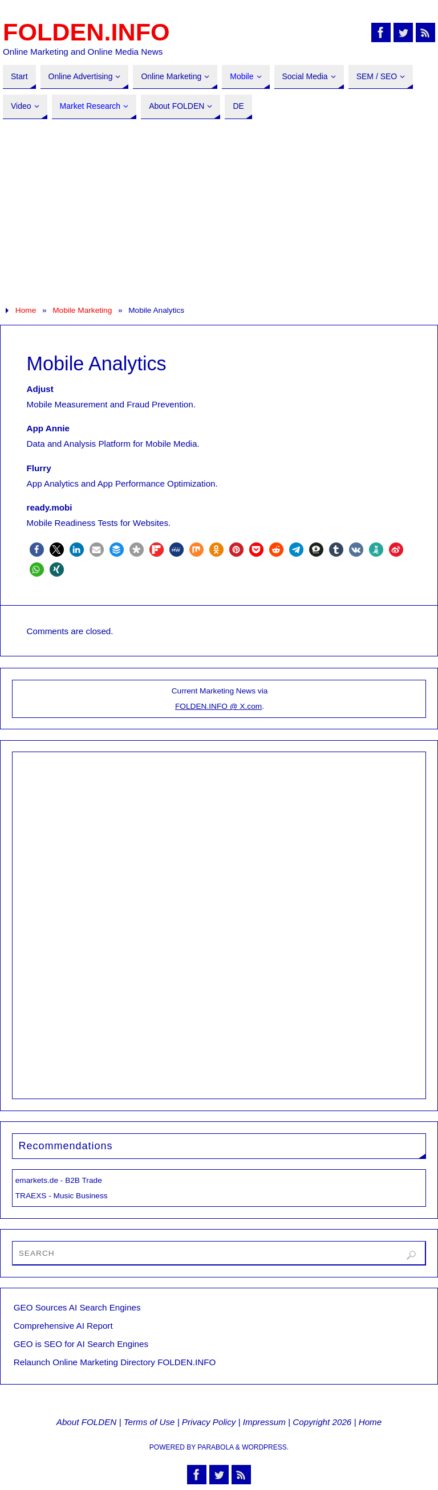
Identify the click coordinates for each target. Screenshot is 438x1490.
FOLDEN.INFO (86, 32)
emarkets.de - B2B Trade (58, 1180)
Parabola (215, 1447)
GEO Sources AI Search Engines (77, 1307)
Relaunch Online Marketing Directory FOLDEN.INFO (115, 1362)
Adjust (40, 389)
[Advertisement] (219, 211)
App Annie (48, 428)
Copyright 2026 (322, 1422)
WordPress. (265, 1447)
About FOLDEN (86, 1422)
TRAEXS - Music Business (61, 1195)
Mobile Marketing (82, 310)
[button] (37, 549)
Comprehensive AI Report (63, 1325)
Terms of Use (149, 1422)
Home (25, 310)
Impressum (264, 1422)
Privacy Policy (209, 1422)
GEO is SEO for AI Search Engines (81, 1344)
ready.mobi (49, 507)
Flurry (39, 468)
